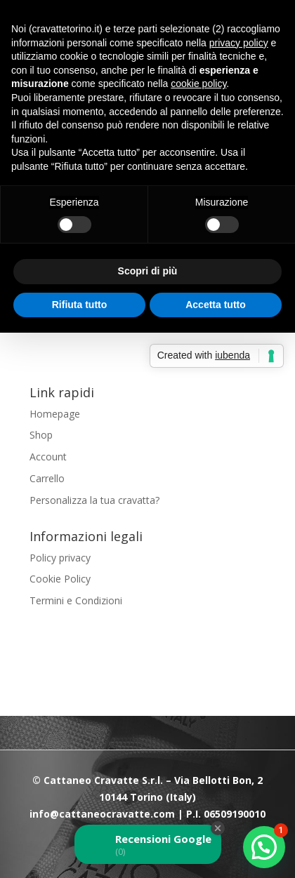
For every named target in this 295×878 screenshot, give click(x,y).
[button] (264, 847)
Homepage (54, 413)
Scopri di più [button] (148, 271)
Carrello (47, 478)
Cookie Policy (60, 578)
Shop (41, 434)
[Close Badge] (218, 828)
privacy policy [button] (238, 42)
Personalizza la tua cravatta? (94, 500)
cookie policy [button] (198, 83)
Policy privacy (60, 557)
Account (48, 456)
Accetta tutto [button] (215, 304)
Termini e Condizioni (75, 600)
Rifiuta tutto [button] (79, 304)
